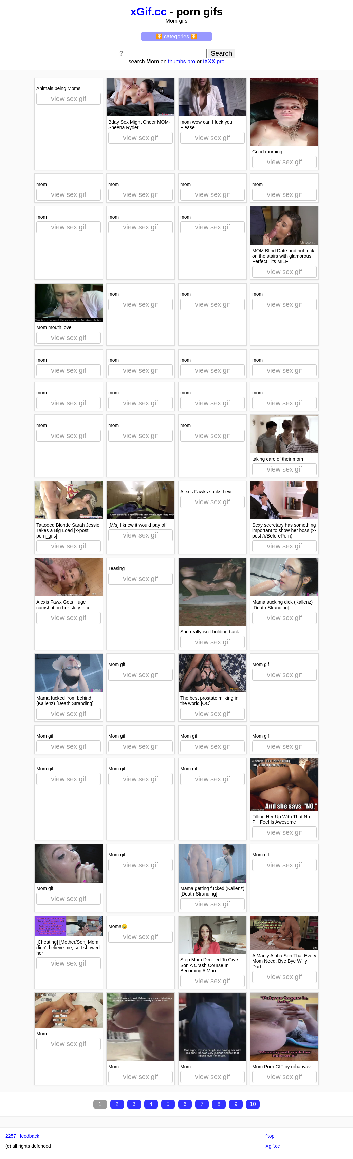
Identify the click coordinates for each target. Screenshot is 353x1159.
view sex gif (68, 98)
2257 (10, 1136)
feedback (29, 1136)
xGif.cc (148, 11)
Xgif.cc (272, 1146)
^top (269, 1136)
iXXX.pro (213, 61)
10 (253, 1104)
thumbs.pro (181, 61)
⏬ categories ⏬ (177, 36)
